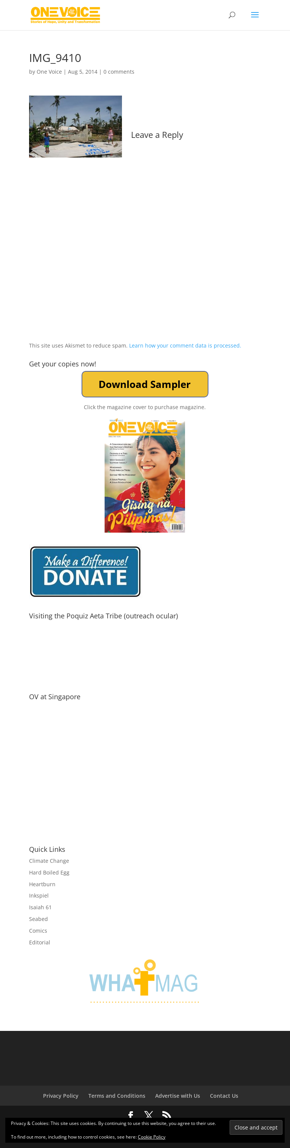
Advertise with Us (177, 1095)
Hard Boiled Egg (49, 872)
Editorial (39, 942)
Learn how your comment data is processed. (185, 345)
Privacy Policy (61, 1095)
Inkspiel (39, 895)
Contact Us (224, 1095)
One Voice (49, 71)
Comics (38, 930)
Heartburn (42, 884)
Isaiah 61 (40, 907)
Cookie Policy (151, 1137)
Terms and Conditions (116, 1095)
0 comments (118, 71)
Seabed (38, 918)
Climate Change (49, 860)
